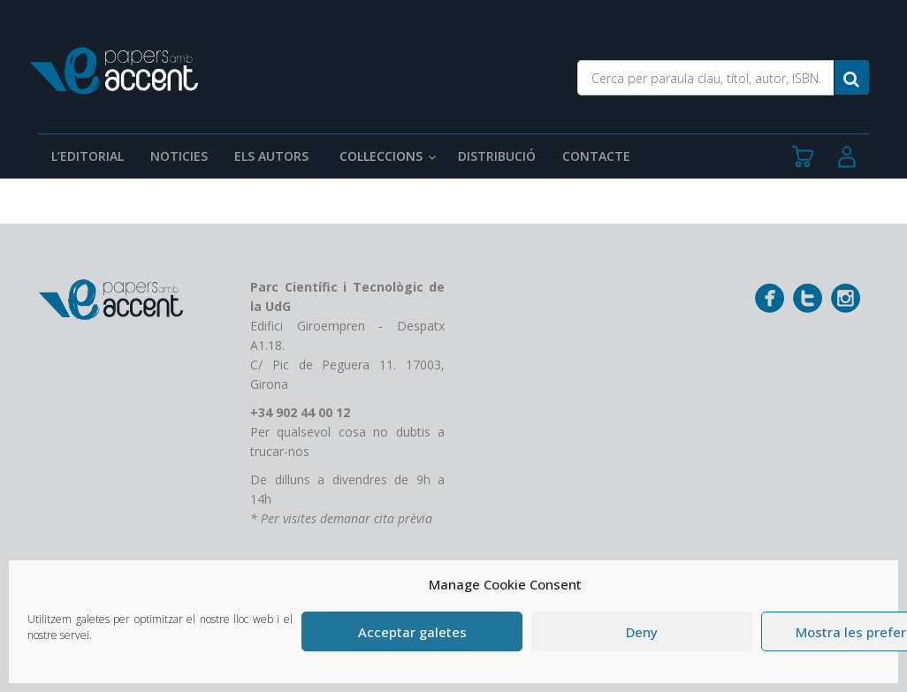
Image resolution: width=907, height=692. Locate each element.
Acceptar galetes (412, 632)
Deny (642, 632)
